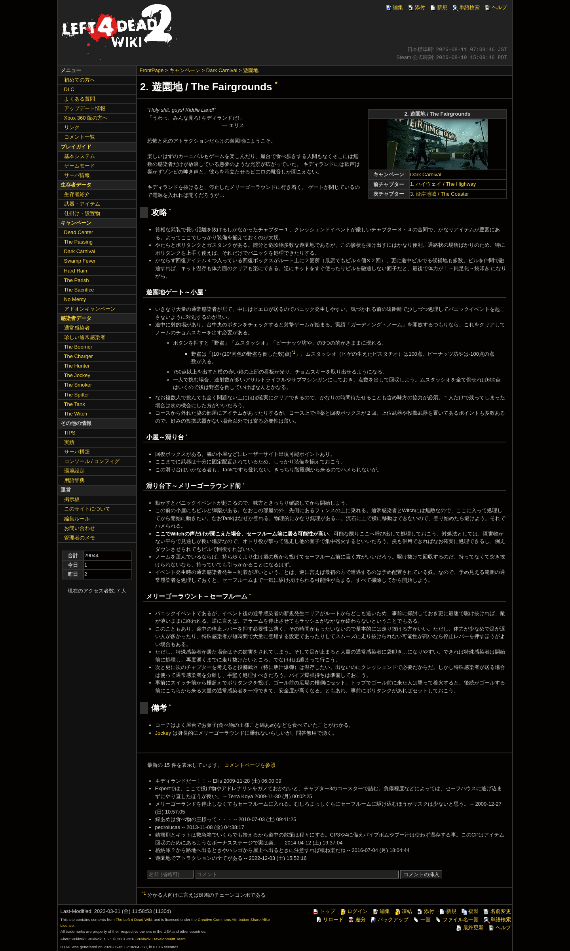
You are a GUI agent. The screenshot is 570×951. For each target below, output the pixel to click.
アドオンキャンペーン (90, 309)
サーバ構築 (77, 452)
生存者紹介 (77, 194)
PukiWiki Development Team (161, 939)
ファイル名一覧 (457, 919)
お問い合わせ (79, 528)
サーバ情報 (77, 175)
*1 (293, 352)
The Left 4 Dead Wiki (134, 919)
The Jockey (77, 375)
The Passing (78, 242)
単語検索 (465, 7)
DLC (69, 89)
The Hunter (77, 366)
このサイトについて (87, 509)
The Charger (78, 356)
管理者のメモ (79, 538)
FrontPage (152, 70)
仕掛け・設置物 (82, 213)
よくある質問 (79, 99)
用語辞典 (74, 480)
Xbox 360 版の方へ (86, 118)
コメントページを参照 (250, 765)
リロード (329, 919)
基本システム (79, 156)
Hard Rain (75, 271)
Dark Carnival (222, 70)
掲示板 (72, 499)
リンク (72, 127)
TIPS (70, 433)
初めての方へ (79, 80)
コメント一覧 (79, 137)
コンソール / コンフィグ (92, 461)
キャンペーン (184, 70)
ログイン (353, 911)
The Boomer (78, 347)
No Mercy (75, 299)
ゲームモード (79, 166)
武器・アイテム (82, 204)
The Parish (76, 280)
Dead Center (78, 232)
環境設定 (74, 471)
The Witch (75, 414)
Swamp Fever (80, 261)
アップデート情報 (84, 108)
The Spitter (76, 395)
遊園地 (250, 70)
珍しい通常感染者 (84, 337)
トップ (323, 911)
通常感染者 (77, 328)
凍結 (403, 911)
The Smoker (78, 385)
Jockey (163, 733)
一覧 (421, 919)
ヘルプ (495, 7)
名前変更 (497, 911)
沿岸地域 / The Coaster (442, 194)
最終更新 (469, 927)
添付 (416, 7)
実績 (69, 442)
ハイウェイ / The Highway (446, 184)
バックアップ (389, 919)
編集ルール (77, 519)
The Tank (74, 404)
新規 (438, 7)
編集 (394, 7)
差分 (357, 919)
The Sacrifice (79, 290)
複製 (469, 911)
